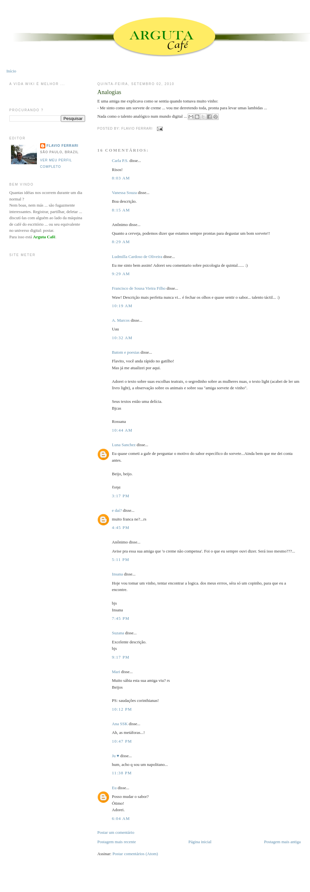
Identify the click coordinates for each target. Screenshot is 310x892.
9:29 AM (121, 273)
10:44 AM (122, 430)
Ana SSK (120, 723)
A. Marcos (121, 320)
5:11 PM (120, 559)
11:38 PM (122, 772)
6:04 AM (121, 818)
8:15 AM (121, 210)
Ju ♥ (115, 755)
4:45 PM (120, 527)
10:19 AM (122, 305)
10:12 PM (122, 709)
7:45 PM (120, 618)
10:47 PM (122, 741)
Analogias (109, 92)
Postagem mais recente (116, 841)
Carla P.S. (120, 160)
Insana (117, 574)
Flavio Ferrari (62, 145)
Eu (114, 787)
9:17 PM (120, 657)
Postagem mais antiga (282, 841)
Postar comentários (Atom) (135, 853)
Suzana (118, 632)
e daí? (117, 510)
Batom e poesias (125, 352)
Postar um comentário (115, 832)
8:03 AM (121, 178)
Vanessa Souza (125, 192)
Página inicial (199, 841)
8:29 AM (121, 241)
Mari (116, 671)
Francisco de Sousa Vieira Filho (139, 288)
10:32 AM (122, 337)
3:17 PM (120, 495)
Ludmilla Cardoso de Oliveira (137, 256)
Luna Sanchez (124, 444)
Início (11, 71)
